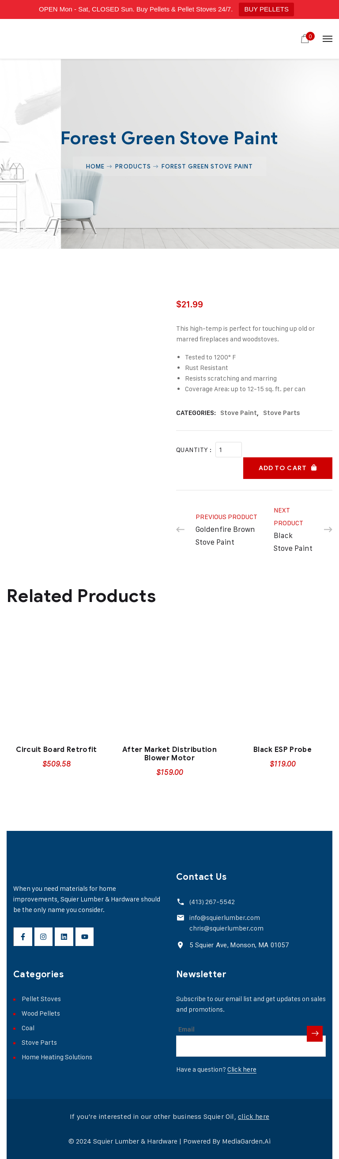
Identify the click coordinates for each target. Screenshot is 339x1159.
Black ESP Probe (282, 749)
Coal (28, 1028)
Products (133, 166)
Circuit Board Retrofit (56, 749)
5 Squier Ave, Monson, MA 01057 (239, 945)
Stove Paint (238, 413)
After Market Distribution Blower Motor (169, 754)
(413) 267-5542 (212, 901)
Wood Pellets (41, 1013)
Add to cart (283, 468)
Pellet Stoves (41, 998)
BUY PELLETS (266, 9)
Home (95, 166)
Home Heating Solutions (57, 1057)
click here (253, 1116)
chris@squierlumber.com (226, 928)
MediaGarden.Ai (246, 1141)
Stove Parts (281, 413)
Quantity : (194, 449)
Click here (241, 1069)
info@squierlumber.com (224, 917)
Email (186, 1029)
